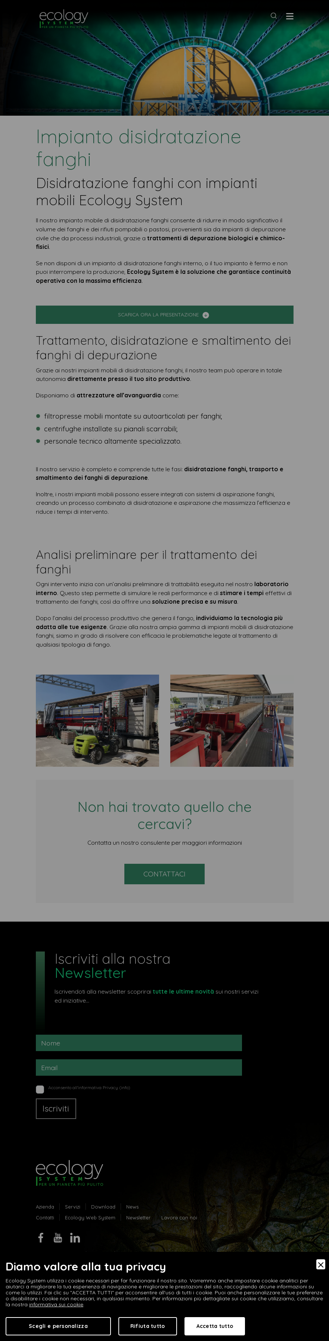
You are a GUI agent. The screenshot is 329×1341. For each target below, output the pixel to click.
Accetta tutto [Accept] (214, 1326)
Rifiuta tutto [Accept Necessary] (147, 1326)
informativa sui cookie (56, 1304)
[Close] (320, 1264)
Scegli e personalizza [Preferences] (58, 1326)
